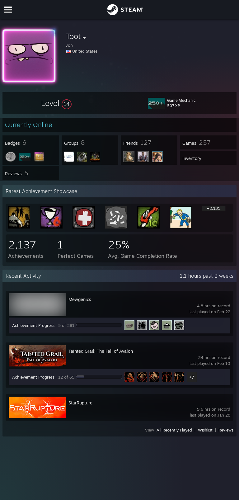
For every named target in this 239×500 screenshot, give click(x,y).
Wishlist (205, 429)
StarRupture (80, 402)
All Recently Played (174, 429)
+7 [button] (191, 377)
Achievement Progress (33, 325)
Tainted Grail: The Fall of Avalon (100, 351)
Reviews (225, 429)
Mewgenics (79, 299)
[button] (56, 103)
